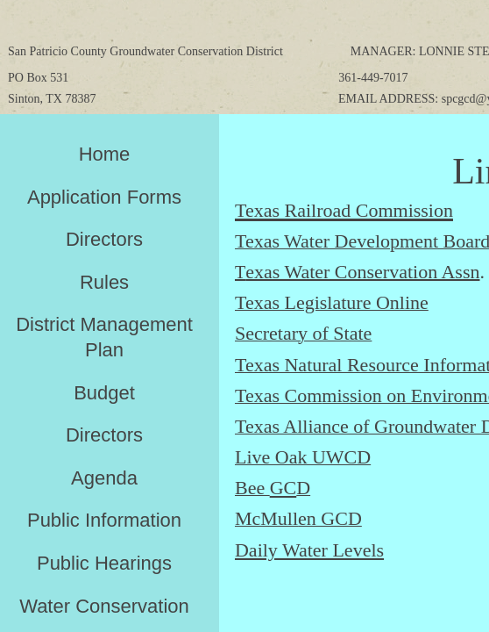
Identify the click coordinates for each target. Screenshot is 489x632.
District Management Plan (104, 337)
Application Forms (104, 197)
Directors (104, 239)
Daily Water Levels (309, 550)
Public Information (104, 520)
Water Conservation (104, 606)
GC (283, 488)
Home (105, 154)
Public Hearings (104, 563)
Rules (104, 282)
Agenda (104, 478)
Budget (104, 393)
